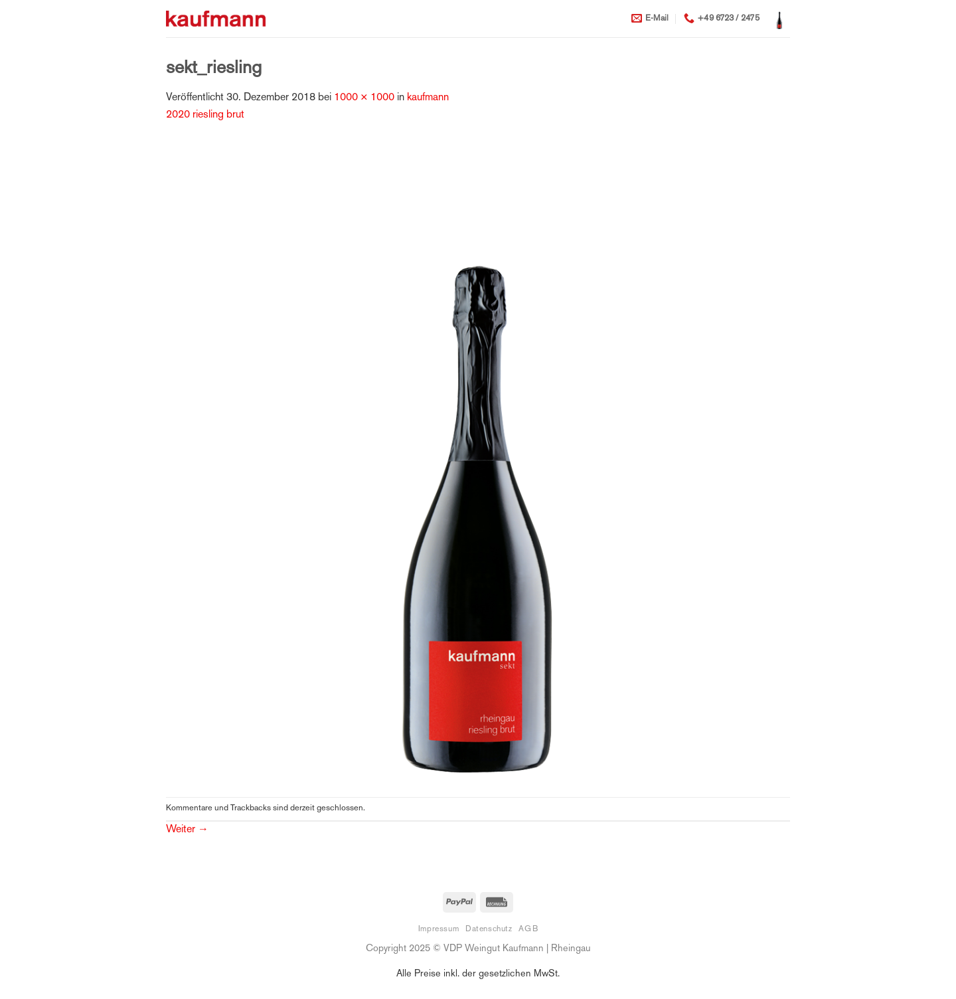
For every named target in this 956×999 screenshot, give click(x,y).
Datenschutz (489, 929)
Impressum (438, 929)
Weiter (187, 830)
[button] (779, 18)
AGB (528, 929)
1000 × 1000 (364, 98)
